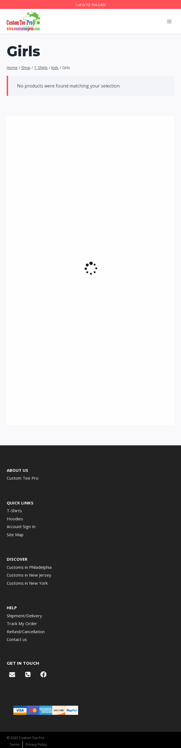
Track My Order (22, 623)
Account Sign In (21, 526)
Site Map (15, 534)
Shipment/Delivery (24, 615)
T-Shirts (14, 510)
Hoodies (15, 518)
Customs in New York (27, 583)
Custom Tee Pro (22, 478)
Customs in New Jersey (29, 575)
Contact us (17, 639)
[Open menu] (169, 21)
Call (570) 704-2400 (91, 4)
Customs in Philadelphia (29, 567)
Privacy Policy (36, 744)
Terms (14, 744)
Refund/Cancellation (26, 631)
